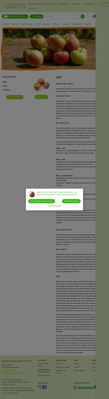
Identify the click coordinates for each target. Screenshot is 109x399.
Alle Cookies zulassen (71, 201)
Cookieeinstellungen (54, 206)
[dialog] (54, 199)
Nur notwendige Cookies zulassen (41, 201)
